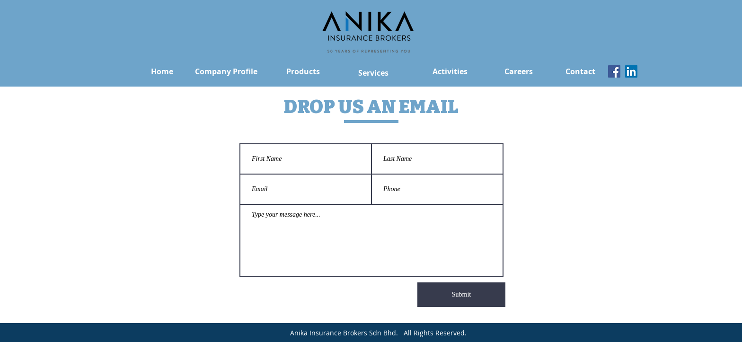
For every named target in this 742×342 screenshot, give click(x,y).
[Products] (303, 71)
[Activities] (449, 71)
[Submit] (461, 294)
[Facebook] (614, 71)
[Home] (162, 71)
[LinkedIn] (631, 71)
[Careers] (518, 71)
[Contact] (580, 71)
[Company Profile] (226, 71)
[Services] (373, 73)
